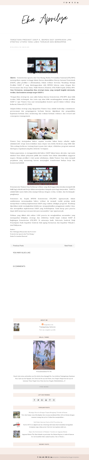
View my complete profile (47, 330)
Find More (44, 387)
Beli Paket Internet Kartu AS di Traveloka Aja (48, 422)
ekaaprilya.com (17, 47)
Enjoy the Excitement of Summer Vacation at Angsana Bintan (48, 432)
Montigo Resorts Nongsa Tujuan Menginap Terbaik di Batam (48, 412)
